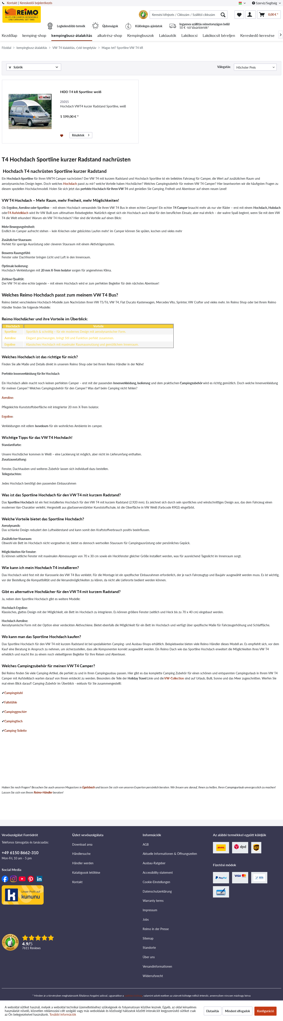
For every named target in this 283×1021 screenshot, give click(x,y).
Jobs (146, 919)
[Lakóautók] (167, 35)
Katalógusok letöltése (86, 872)
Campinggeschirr (15, 712)
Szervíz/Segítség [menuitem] (265, 3)
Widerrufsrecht (153, 976)
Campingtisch (13, 721)
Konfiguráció (265, 1011)
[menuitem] (189, 14)
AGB (146, 844)
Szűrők (16, 67)
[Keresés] (223, 14)
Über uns (149, 957)
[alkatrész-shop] (109, 35)
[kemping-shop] (34, 35)
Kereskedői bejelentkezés (36, 3)
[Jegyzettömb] (239, 14)
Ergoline (7, 416)
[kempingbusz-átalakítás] (71, 35)
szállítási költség (133, 995)
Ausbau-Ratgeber (154, 863)
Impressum (150, 910)
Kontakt (12, 3)
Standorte (149, 947)
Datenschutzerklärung (157, 891)
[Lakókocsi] (189, 35)
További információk (62, 1014)
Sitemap (148, 938)
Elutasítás (212, 1011)
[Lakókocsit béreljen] (219, 35)
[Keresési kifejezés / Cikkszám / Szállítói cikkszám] (189, 14)
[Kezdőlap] (9, 35)
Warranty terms (153, 900)
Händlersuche (81, 853)
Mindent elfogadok (237, 1011)
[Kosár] (269, 14)
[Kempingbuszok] (140, 35)
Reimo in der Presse (156, 929)
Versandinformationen (157, 966)
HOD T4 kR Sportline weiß (80, 92)
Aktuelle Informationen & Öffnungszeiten (170, 853)
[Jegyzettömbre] (62, 135)
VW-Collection (174, 678)
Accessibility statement (158, 872)
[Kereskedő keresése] (257, 35)
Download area (82, 844)
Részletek (80, 134)
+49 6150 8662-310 (20, 852)
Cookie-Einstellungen (156, 882)
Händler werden (82, 863)
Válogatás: (224, 67)
